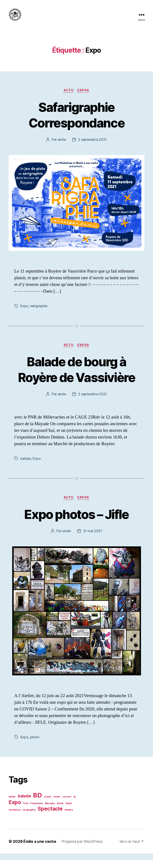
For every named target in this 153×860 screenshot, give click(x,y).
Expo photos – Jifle (76, 520)
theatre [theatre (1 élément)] (69, 816)
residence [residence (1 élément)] (14, 816)
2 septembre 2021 (93, 146)
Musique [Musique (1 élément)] (50, 809)
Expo (24, 312)
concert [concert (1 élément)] (66, 803)
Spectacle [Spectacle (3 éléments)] (50, 815)
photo (35, 744)
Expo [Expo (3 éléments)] (15, 808)
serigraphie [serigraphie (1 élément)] (28, 816)
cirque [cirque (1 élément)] (47, 803)
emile (61, 146)
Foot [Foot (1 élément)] (25, 809)
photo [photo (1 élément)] (60, 809)
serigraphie (39, 312)
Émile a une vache (40, 848)
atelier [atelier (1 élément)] (12, 803)
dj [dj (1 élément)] (74, 803)
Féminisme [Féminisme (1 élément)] (36, 809)
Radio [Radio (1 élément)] (69, 809)
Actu (69, 97)
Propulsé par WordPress (82, 848)
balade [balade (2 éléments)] (24, 802)
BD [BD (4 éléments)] (37, 801)
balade (25, 465)
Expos (84, 97)
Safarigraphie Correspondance (76, 121)
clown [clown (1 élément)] (56, 803)
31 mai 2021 (92, 537)
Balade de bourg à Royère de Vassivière (76, 376)
